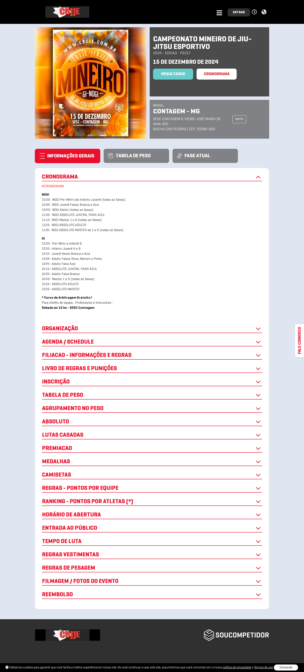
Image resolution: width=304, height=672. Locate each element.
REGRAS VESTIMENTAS (152, 555)
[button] (255, 12)
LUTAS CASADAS (152, 435)
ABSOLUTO (152, 422)
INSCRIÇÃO (152, 382)
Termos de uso (263, 667)
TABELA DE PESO (152, 395)
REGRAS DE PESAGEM (152, 568)
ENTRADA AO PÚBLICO (152, 528)
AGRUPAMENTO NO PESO (152, 408)
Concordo (286, 667)
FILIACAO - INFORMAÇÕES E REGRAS (152, 355)
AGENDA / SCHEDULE (152, 342)
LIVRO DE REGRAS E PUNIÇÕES (152, 369)
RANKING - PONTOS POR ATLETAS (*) (152, 501)
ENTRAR (239, 12)
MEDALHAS (152, 462)
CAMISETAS (152, 475)
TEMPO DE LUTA (152, 541)
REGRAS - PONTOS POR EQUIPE (152, 488)
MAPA (239, 119)
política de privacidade (237, 667)
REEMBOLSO (152, 595)
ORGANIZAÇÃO (152, 329)
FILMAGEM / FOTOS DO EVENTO (152, 581)
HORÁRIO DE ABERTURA (152, 515)
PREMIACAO (152, 448)
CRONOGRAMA (216, 74)
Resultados (173, 74)
